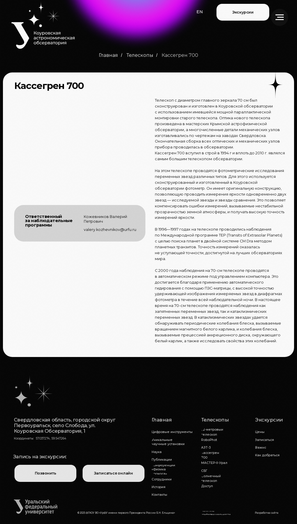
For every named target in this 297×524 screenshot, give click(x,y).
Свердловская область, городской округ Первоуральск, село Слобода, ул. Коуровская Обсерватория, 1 (64, 425)
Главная (108, 55)
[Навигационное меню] (279, 17)
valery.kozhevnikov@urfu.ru (110, 229)
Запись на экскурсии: (39, 456)
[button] (199, 12)
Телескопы (140, 55)
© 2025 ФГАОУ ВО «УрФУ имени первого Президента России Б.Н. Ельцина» (126, 512)
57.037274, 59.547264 (51, 438)
